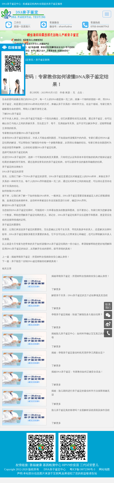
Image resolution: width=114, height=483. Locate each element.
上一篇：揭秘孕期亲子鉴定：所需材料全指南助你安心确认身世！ (35, 258)
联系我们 (108, 306)
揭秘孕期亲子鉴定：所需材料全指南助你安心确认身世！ (80, 277)
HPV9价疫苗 (70, 470)
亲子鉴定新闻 (43, 61)
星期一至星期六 (22, 26)
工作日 (17, 22)
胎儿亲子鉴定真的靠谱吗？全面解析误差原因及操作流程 (80, 415)
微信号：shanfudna (61, 26)
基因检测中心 (52, 470)
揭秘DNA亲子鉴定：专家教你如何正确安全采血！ (77, 375)
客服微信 (54, 22)
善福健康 (36, 470)
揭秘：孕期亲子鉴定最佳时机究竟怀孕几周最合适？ (78, 356)
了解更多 (56, 291)
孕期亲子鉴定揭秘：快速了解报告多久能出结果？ (77, 316)
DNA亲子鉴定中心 (55, 475)
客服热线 (95, 22)
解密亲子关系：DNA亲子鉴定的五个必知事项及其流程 (79, 297)
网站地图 (104, 475)
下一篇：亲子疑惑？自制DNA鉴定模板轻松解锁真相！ (30, 262)
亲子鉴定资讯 (26, 61)
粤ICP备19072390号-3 (82, 475)
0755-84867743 (100, 26)
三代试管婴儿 (89, 470)
